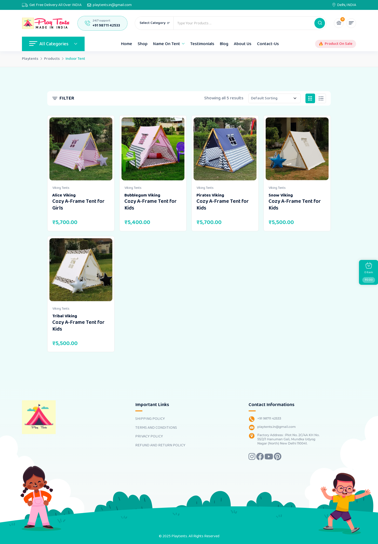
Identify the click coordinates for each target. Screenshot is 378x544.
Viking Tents (60, 188)
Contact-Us (268, 44)
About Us (242, 44)
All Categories (53, 44)
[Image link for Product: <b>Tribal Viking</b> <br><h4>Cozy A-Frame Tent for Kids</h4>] (80, 269)
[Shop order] (274, 98)
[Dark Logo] (46, 23)
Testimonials (202, 44)
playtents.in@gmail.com (112, 5)
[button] (319, 23)
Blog (224, 44)
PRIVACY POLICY (149, 436)
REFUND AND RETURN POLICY (160, 445)
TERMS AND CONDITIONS (156, 427)
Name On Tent (166, 44)
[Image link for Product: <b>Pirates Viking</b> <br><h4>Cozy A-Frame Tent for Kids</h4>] (225, 148)
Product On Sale (338, 44)
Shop (143, 44)
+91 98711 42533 (106, 25)
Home (126, 44)
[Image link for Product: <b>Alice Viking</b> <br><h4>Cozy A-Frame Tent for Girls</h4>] (80, 148)
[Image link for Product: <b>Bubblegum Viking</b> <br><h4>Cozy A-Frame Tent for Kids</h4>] (153, 148)
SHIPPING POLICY (150, 419)
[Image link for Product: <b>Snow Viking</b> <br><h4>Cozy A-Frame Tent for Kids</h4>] (297, 148)
